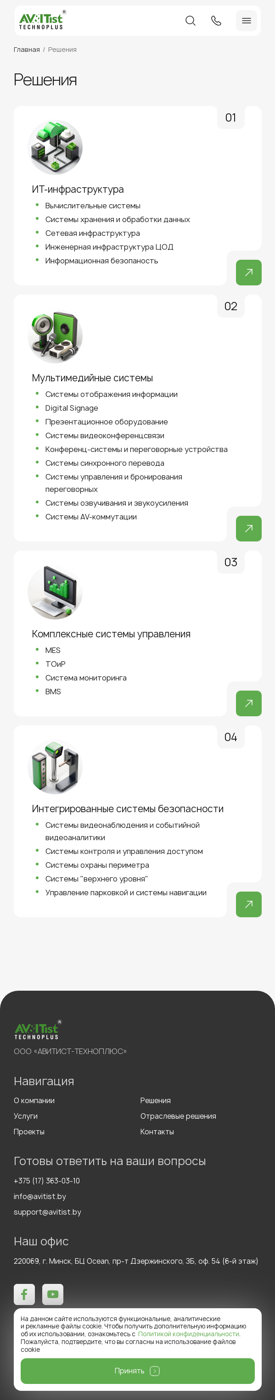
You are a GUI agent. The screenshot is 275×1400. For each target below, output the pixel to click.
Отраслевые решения (178, 1116)
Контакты (157, 1132)
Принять (130, 1371)
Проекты (29, 1132)
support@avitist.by (47, 1212)
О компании (34, 1101)
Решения (155, 1101)
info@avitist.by (40, 1197)
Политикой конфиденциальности (188, 1334)
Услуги (26, 1116)
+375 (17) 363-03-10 (47, 1181)
